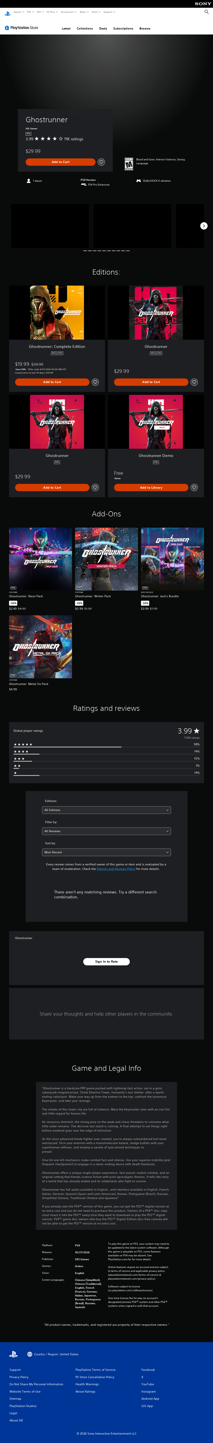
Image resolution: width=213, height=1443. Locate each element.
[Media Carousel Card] (50, 222)
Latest (66, 24)
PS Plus (51, 11)
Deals (103, 24)
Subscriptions (123, 24)
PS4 (39, 11)
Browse (144, 24)
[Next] (204, 221)
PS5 (29, 11)
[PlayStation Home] (7, 12)
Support (107, 11)
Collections (85, 24)
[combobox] (106, 806)
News (83, 11)
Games (17, 11)
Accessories (67, 11)
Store (94, 11)
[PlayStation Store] (22, 23)
